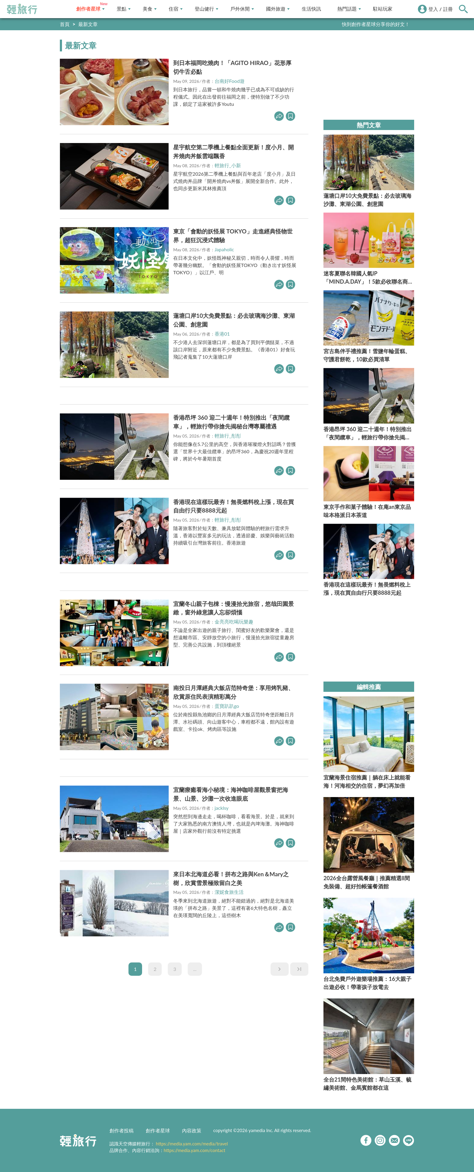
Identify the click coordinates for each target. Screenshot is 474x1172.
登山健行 (206, 8)
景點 (124, 8)
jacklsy (222, 808)
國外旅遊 (278, 8)
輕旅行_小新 (228, 165)
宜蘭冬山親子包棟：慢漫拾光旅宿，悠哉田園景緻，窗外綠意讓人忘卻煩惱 (233, 608)
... (194, 969)
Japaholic (224, 249)
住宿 (176, 8)
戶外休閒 (242, 8)
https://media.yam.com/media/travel (192, 1143)
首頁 (65, 24)
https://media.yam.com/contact (195, 1150)
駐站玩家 (382, 8)
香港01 (222, 334)
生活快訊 (311, 8)
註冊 (448, 9)
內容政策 (191, 1130)
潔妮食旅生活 (229, 892)
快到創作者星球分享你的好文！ (376, 24)
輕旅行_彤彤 (228, 435)
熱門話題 (349, 8)
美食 (150, 8)
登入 (433, 9)
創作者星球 (90, 8)
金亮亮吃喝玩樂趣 (234, 621)
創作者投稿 (121, 1130)
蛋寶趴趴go (227, 706)
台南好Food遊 (230, 81)
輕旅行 (22, 9)
